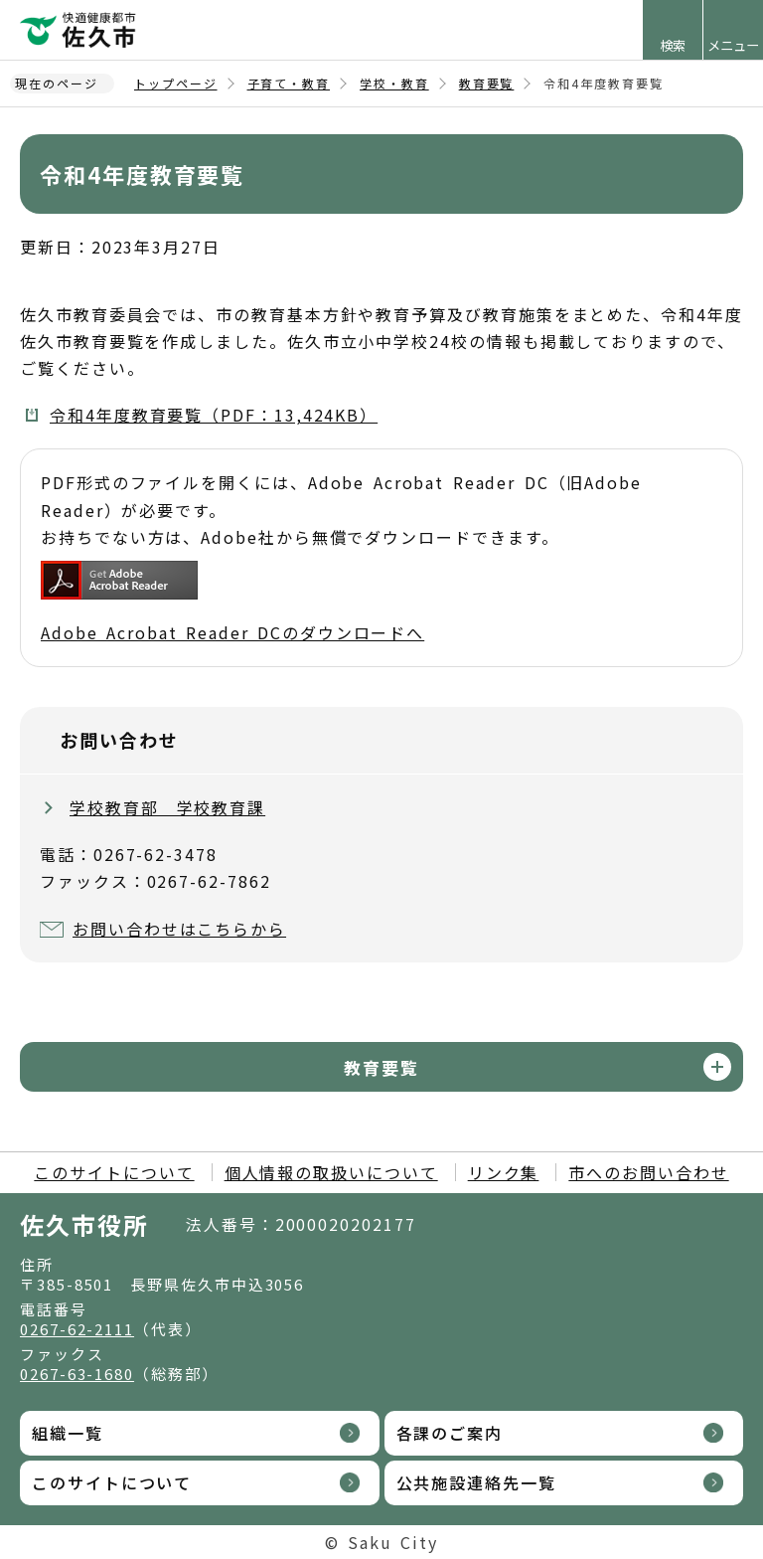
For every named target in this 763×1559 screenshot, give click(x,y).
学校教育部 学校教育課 (167, 807)
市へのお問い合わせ (648, 1172)
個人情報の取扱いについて (331, 1172)
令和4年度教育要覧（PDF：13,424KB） (214, 415)
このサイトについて (114, 1172)
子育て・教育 (289, 83)
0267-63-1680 (77, 1373)
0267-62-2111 (77, 1328)
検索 (673, 45)
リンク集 (503, 1172)
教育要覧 (487, 83)
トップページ (176, 83)
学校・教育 (394, 83)
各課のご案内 (450, 1433)
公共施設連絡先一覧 (476, 1482)
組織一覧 (67, 1433)
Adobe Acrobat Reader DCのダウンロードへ (232, 602)
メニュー (733, 45)
